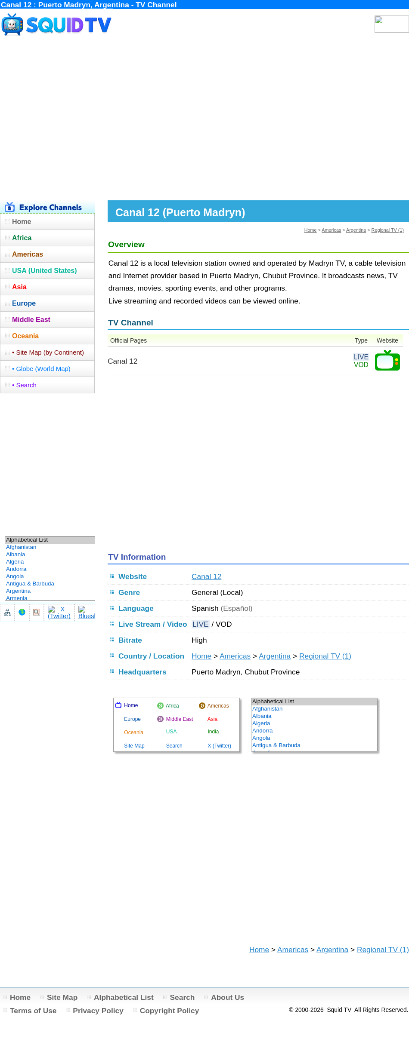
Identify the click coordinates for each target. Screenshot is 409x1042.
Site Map (62, 997)
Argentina (356, 230)
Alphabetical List (124, 997)
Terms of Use (33, 1010)
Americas (331, 230)
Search (182, 997)
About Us (227, 997)
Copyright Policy (169, 1010)
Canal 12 (206, 576)
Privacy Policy (98, 1010)
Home (310, 230)
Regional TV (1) (388, 230)
